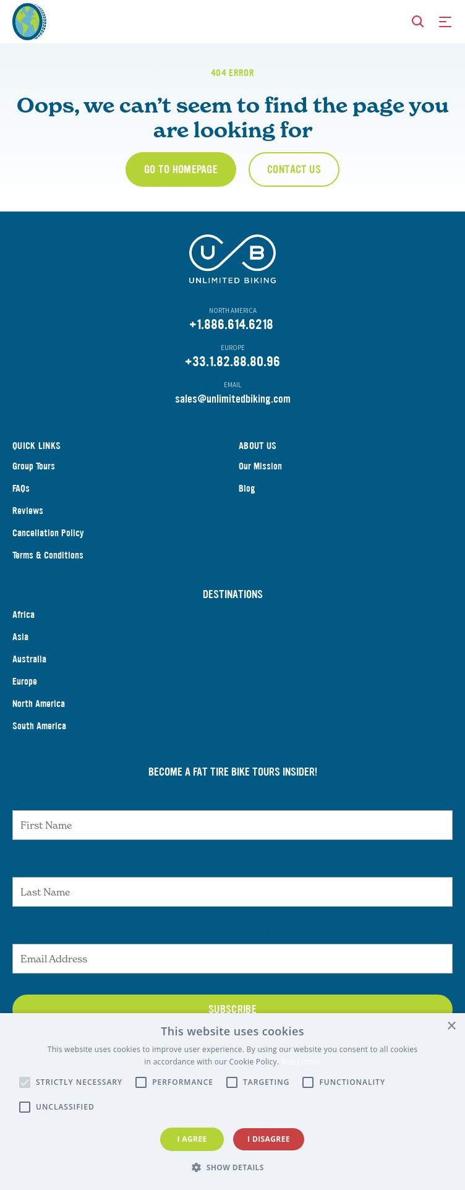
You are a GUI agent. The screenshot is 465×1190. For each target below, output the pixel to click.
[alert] (232, 1101)
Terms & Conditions (47, 555)
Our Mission (260, 466)
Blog (247, 488)
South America (39, 725)
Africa (23, 614)
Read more (301, 1061)
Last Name (232, 864)
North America (38, 703)
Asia (20, 636)
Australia (29, 659)
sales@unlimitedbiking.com (233, 399)
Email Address (232, 931)
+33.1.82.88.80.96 (232, 361)
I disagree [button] (268, 1139)
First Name (233, 798)
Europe (24, 681)
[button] (232, 1167)
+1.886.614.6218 (231, 324)
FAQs (21, 488)
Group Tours (33, 466)
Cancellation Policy (48, 532)
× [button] (451, 1026)
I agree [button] (192, 1139)
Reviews (27, 510)
